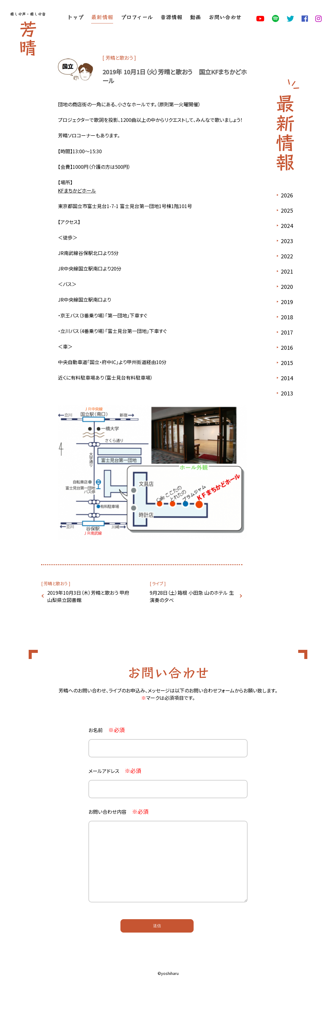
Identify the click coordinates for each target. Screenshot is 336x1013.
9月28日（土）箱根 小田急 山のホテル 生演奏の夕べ (192, 596)
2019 (287, 302)
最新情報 (102, 17)
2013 (287, 393)
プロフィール (137, 17)
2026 (287, 195)
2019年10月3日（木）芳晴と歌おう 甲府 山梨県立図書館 (88, 596)
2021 (287, 271)
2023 (287, 241)
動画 (195, 17)
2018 (287, 317)
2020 (287, 286)
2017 (287, 332)
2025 (287, 210)
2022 (287, 256)
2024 (287, 225)
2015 (287, 363)
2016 (287, 347)
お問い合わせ (225, 17)
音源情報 (171, 17)
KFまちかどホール (77, 190)
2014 (287, 378)
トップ (75, 17)
